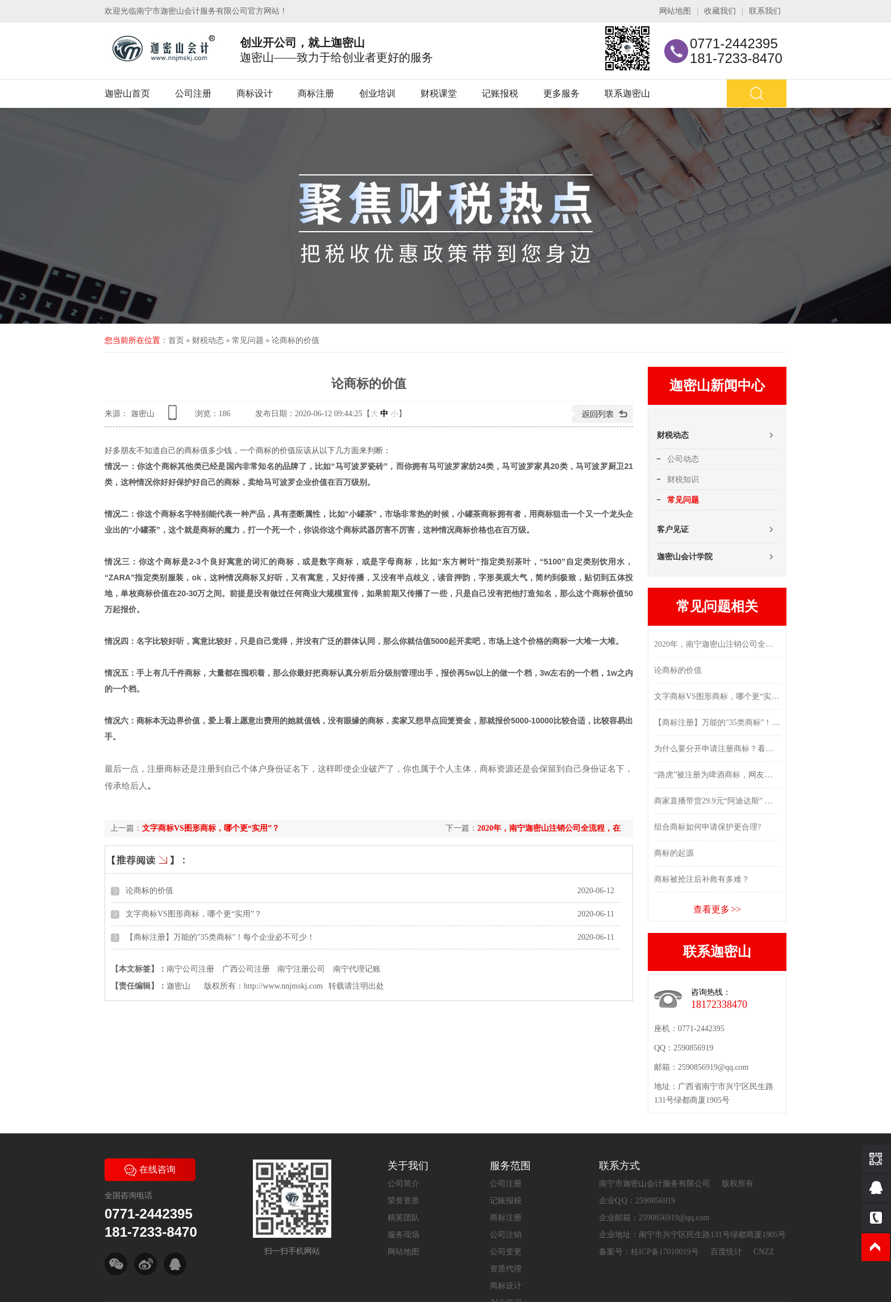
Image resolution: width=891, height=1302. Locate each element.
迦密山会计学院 (685, 556)
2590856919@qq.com (713, 1067)
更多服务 (561, 93)
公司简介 (403, 1183)
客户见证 (673, 529)
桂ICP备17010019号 (665, 1251)
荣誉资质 (403, 1200)
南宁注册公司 (301, 969)
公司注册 (193, 93)
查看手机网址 (174, 416)
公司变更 (506, 1251)
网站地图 (675, 11)
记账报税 (500, 93)
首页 (176, 340)
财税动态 (208, 340)
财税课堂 (438, 93)
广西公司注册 (246, 969)
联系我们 (765, 11)
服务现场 (403, 1234)
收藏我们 (720, 11)
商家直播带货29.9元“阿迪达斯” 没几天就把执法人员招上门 (717, 801)
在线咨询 (150, 1169)
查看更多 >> (717, 909)
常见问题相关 (717, 606)
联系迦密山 (627, 93)
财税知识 (683, 479)
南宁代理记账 (357, 969)
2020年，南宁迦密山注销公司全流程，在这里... (717, 644)
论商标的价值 (295, 340)
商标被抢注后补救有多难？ (702, 879)
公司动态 (683, 459)
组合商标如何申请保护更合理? (707, 827)
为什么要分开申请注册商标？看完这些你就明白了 (717, 748)
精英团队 (403, 1217)
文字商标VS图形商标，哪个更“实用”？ (211, 828)
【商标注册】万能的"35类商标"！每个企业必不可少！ (220, 937)
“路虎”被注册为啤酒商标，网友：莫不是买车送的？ (717, 775)
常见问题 (248, 340)
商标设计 (254, 93)
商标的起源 (674, 853)
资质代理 (506, 1269)
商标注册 (316, 93)
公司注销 (506, 1234)
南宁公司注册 (190, 969)
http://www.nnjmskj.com (283, 986)
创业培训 (377, 93)
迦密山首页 (127, 93)
